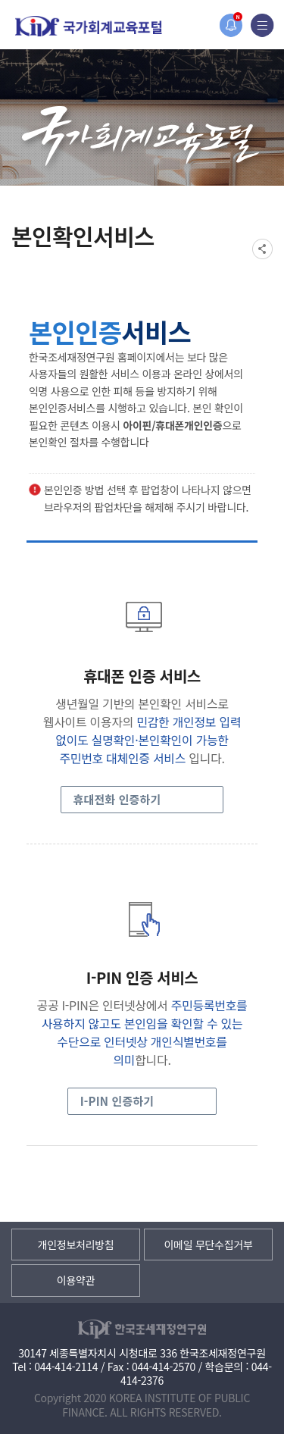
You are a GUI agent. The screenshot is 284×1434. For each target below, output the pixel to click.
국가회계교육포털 (88, 26)
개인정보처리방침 (76, 1244)
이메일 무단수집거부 (208, 1244)
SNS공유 (262, 249)
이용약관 (76, 1280)
